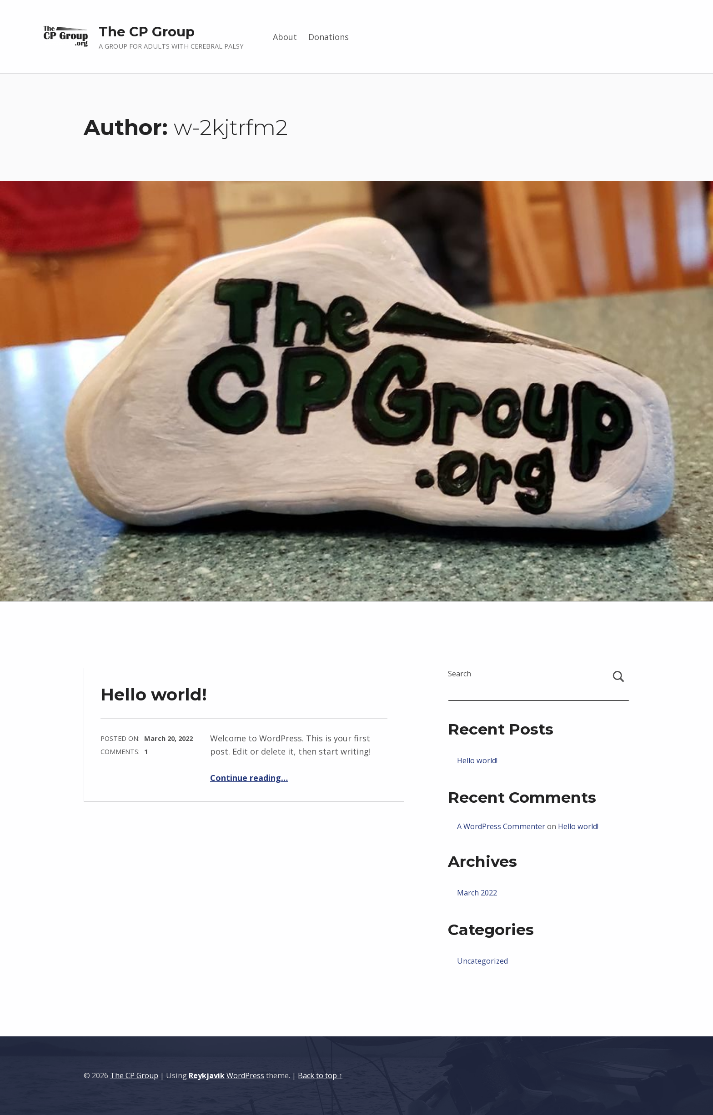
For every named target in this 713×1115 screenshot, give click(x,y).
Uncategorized (482, 961)
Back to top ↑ (320, 1075)
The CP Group (147, 32)
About (285, 36)
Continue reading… (249, 777)
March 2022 (477, 893)
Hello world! (153, 694)
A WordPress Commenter (501, 826)
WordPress (245, 1075)
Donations (328, 36)
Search (459, 674)
